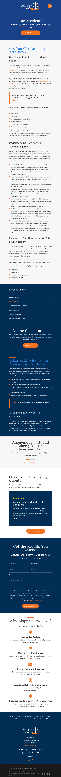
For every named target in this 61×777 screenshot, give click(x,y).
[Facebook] (32, 760)
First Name (12, 563)
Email (33, 569)
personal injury (13, 70)
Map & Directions (30, 745)
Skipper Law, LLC (16, 83)
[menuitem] (30, 297)
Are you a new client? (15, 575)
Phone (11, 569)
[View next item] (37, 459)
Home (11, 716)
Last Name (34, 563)
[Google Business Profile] (29, 760)
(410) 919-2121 (30, 752)
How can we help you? (15, 580)
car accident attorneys (44, 81)
